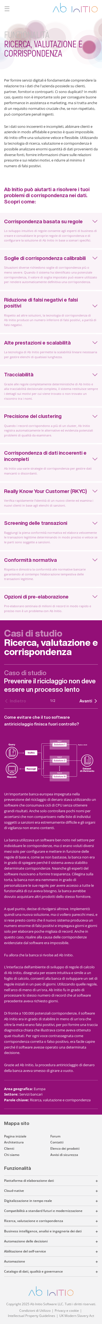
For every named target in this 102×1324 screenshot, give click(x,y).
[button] (76, 1181)
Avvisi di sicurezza (64, 1154)
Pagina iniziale (15, 1136)
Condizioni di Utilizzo (35, 1310)
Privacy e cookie (67, 1310)
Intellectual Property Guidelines (31, 1315)
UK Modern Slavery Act (76, 1315)
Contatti (56, 1142)
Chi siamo (11, 1154)
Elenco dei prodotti (64, 1148)
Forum (55, 1136)
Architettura (14, 1142)
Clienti (9, 1148)
